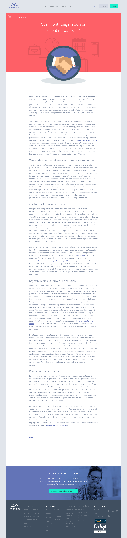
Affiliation (57, 520)
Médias (47, 527)
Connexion (103, 6)
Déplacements (37, 513)
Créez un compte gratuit (61, 491)
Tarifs (58, 6)
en (95, 6)
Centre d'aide (98, 517)
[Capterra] (100, 521)
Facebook (108, 511)
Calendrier (28, 520)
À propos (48, 510)
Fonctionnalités (48, 6)
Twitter (112, 511)
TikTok (109, 516)
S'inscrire (114, 6)
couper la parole (80, 255)
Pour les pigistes (71, 510)
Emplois (56, 510)
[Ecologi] (100, 528)
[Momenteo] (13, 6)
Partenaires (57, 517)
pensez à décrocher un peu (56, 425)
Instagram (117, 511)
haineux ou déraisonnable (86, 140)
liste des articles (19, 17)
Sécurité (36, 517)
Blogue (64, 6)
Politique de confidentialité (49, 516)
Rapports (27, 527)
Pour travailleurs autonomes (70, 521)
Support (72, 6)
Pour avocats (70, 527)
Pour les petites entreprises (71, 515)
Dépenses (36, 510)
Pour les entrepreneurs (83, 511)
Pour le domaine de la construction (84, 518)
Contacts (27, 517)
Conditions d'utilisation (49, 523)
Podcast (48, 530)
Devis (26, 523)
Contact (56, 513)
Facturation (28, 513)
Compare (36, 520)
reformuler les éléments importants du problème (51, 261)
